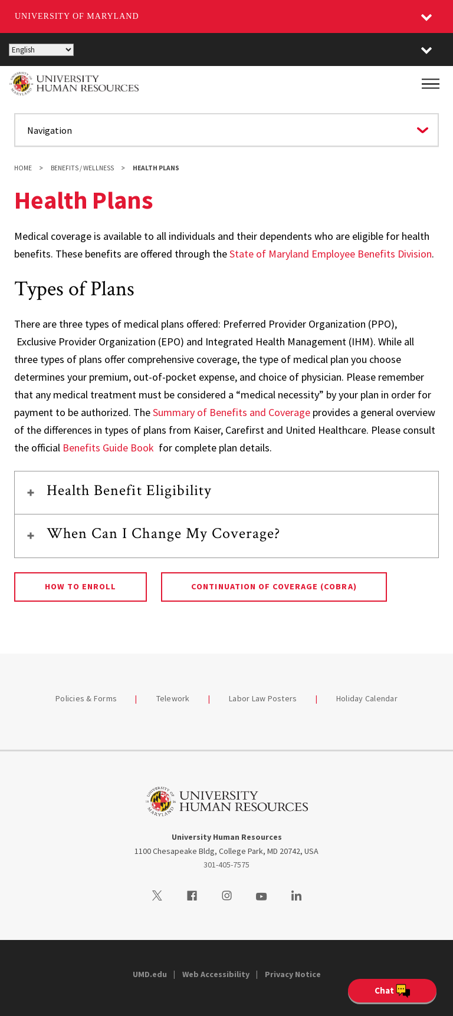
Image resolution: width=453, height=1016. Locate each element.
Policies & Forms (86, 698)
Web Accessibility (216, 974)
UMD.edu (150, 974)
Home (23, 168)
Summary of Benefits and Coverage (231, 412)
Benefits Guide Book (108, 447)
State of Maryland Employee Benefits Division (330, 253)
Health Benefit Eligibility (129, 490)
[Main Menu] (431, 84)
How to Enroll (81, 586)
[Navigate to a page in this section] (226, 130)
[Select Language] (41, 50)
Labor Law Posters (263, 698)
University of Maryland (77, 16)
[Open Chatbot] (392, 990)
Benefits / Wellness (82, 168)
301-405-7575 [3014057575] (226, 864)
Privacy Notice (293, 974)
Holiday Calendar (367, 698)
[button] (426, 49)
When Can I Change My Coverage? (163, 533)
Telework (173, 698)
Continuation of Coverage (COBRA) (273, 586)
